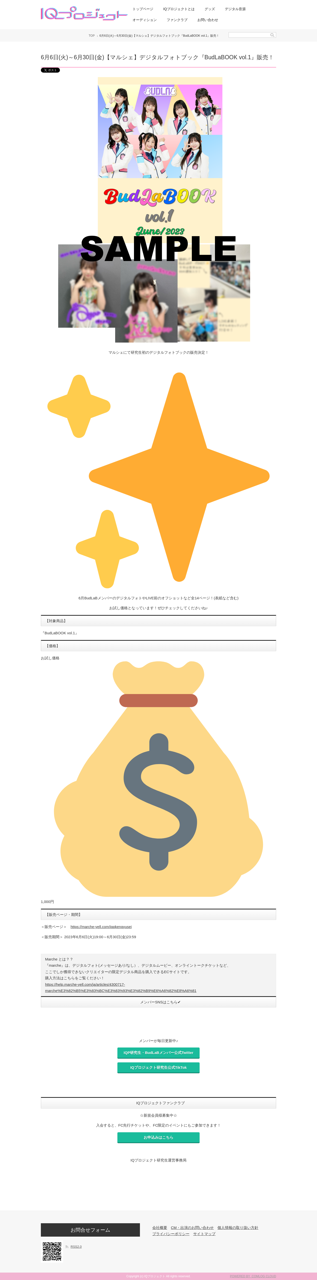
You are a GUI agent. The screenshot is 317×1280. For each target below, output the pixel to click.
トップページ (142, 9)
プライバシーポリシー (170, 1234)
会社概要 (159, 1227)
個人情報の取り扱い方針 (237, 1227)
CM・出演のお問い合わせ (192, 1227)
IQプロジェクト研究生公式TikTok (158, 1067)
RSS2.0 (76, 1247)
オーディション (144, 20)
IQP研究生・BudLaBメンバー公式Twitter (158, 1052)
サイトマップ (204, 1234)
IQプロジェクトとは (179, 9)
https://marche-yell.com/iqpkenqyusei (101, 927)
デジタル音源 (235, 9)
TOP (92, 35)
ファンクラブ (177, 20)
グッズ (210, 9)
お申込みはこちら (158, 1137)
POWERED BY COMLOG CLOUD (253, 1276)
